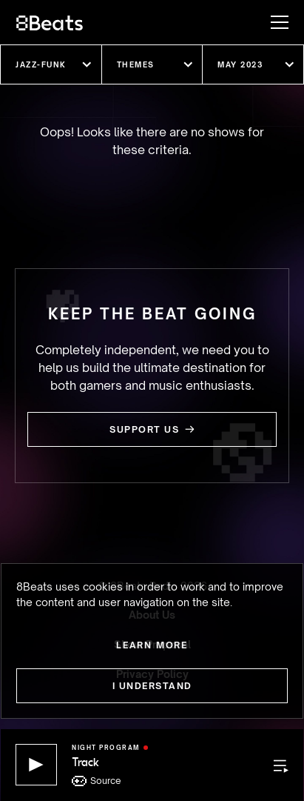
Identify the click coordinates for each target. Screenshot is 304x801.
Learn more (152, 645)
